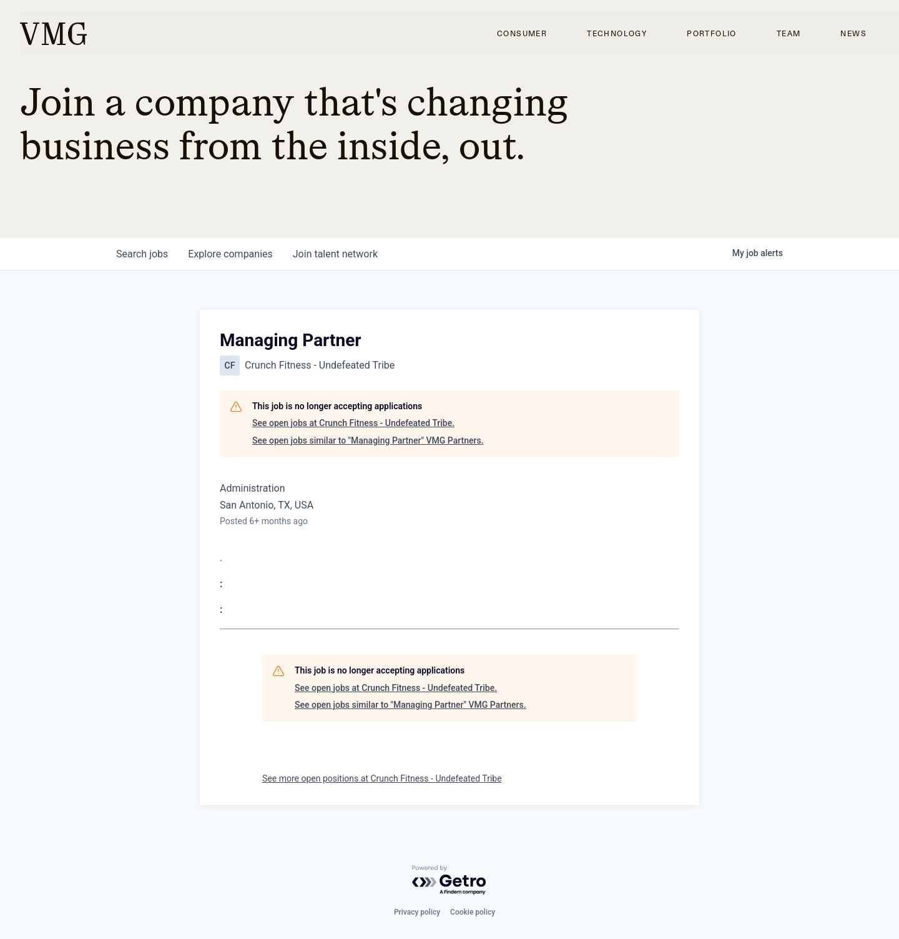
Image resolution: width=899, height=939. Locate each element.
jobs (142, 254)
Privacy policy (417, 912)
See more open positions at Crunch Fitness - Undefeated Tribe (382, 778)
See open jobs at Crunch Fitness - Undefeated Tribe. (353, 423)
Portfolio (712, 33)
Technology (617, 33)
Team (789, 33)
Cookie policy (472, 912)
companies (230, 254)
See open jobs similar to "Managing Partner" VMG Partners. (368, 440)
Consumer (522, 33)
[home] (53, 33)
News (853, 33)
